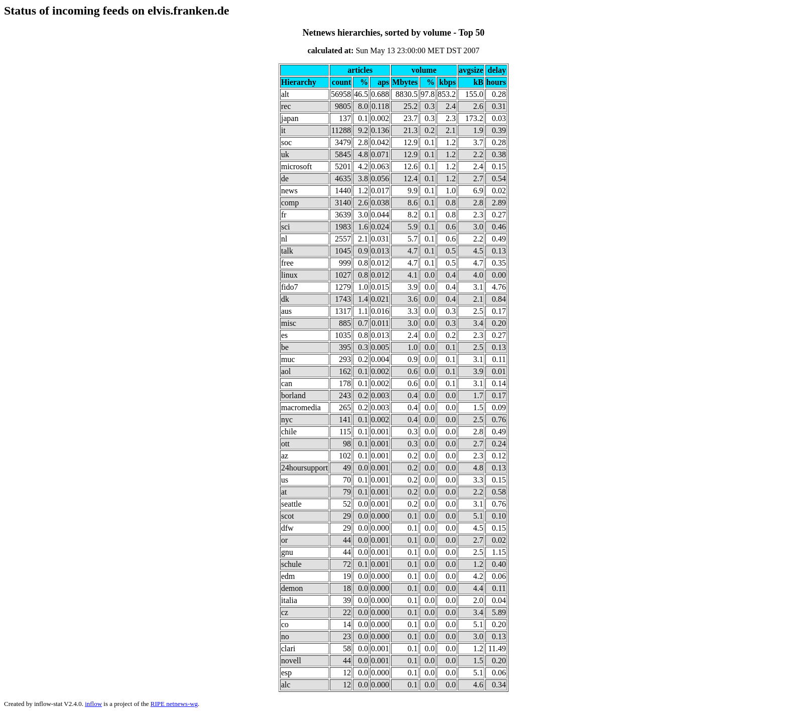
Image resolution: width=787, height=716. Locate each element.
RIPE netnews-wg (174, 703)
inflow (93, 703)
